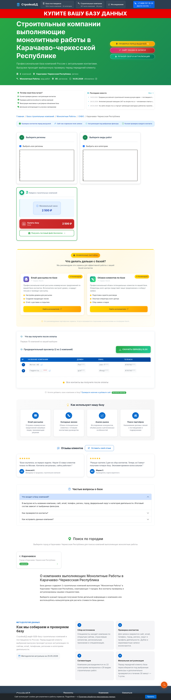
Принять (150, 697)
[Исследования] (115, 4)
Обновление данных (108, 666)
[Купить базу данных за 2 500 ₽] (132, 169)
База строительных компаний (40, 116)
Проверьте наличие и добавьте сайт (96, 340)
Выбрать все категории (79, 146)
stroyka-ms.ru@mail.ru (133, 651)
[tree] (38, 167)
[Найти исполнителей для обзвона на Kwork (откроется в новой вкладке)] (118, 257)
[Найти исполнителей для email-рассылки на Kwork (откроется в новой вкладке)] (52, 257)
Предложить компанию (104, 659)
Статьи (66, 663)
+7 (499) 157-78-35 (145, 3)
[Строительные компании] (90, 4)
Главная (20, 116)
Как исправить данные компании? (38, 467)
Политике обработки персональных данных (97, 697)
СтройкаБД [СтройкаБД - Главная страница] (27, 4)
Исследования (70, 657)
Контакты (103, 652)
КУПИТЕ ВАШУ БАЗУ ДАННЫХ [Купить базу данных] (85, 13)
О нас (101, 646)
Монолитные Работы (66, 116)
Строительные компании (74, 652)
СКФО (81, 116)
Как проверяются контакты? (35, 461)
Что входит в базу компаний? (35, 445)
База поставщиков (71, 646)
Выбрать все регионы (31, 146)
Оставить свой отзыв (99, 396)
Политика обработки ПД (108, 673)
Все (151, 93)
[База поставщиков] (57, 4)
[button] (132, 179)
